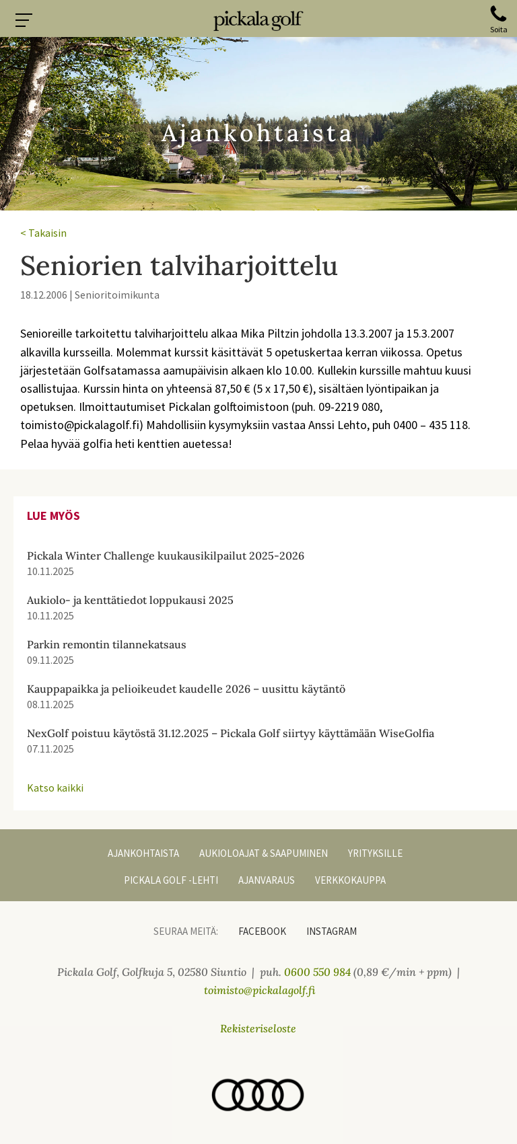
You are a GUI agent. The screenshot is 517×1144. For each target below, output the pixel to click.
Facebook (262, 931)
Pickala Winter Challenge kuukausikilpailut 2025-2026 (165, 555)
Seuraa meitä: (185, 931)
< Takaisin (43, 232)
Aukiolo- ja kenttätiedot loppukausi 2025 (130, 600)
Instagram (331, 931)
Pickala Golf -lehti (171, 880)
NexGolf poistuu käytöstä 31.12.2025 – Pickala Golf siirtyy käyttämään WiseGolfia (230, 733)
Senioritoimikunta (117, 294)
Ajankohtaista (143, 853)
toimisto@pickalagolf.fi (260, 990)
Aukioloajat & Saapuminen (263, 853)
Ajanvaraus (266, 880)
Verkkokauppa (350, 880)
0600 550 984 (317, 972)
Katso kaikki (55, 787)
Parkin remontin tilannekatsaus (106, 644)
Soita (499, 29)
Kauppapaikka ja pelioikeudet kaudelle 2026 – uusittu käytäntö (186, 688)
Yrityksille (375, 853)
